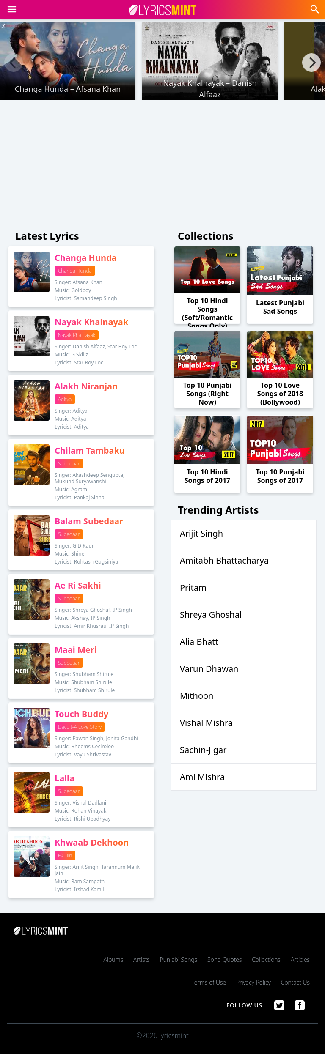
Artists (141, 959)
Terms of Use (209, 982)
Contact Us (295, 982)
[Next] (311, 62)
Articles (300, 959)
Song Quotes (224, 959)
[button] (11, 9)
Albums (113, 959)
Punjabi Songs (178, 959)
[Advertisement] (162, 162)
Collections (266, 959)
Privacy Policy (253, 982)
